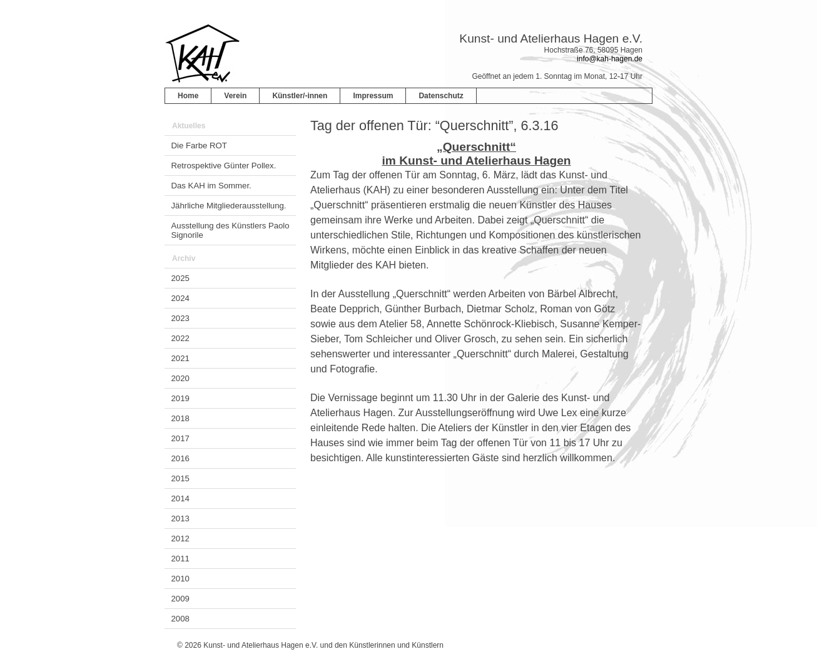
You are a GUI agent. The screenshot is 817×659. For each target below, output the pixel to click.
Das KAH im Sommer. (211, 185)
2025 (180, 278)
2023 (180, 318)
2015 (180, 478)
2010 (180, 578)
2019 (180, 398)
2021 (180, 358)
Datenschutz (441, 95)
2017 (180, 438)
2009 (180, 598)
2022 (180, 338)
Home (188, 95)
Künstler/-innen (299, 95)
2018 (180, 418)
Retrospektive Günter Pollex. (224, 165)
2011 (180, 558)
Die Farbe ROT (199, 145)
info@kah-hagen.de (609, 58)
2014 (180, 498)
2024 (180, 298)
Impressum (373, 95)
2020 (180, 378)
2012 (180, 538)
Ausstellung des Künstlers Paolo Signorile (230, 230)
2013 (180, 518)
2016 (180, 458)
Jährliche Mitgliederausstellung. (229, 205)
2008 (180, 618)
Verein (235, 95)
